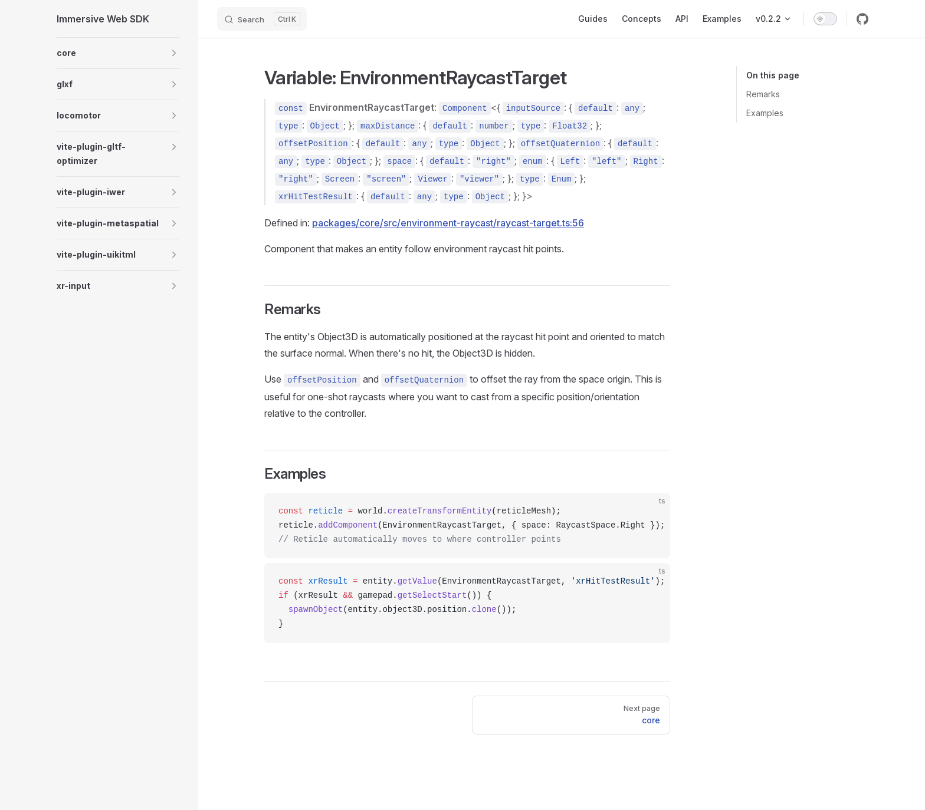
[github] (862, 18)
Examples (764, 113)
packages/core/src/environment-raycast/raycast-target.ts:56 (448, 223)
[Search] (262, 19)
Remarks (763, 94)
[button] (174, 53)
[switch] (825, 18)
